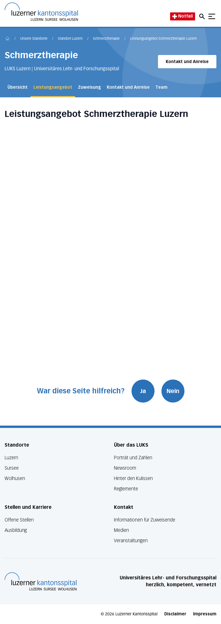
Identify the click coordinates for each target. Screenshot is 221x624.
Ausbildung (16, 530)
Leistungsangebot (52, 87)
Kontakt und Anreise (187, 61)
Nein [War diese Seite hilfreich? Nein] (173, 391)
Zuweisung (89, 87)
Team (161, 87)
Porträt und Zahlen (133, 457)
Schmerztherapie (106, 39)
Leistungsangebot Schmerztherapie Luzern (163, 39)
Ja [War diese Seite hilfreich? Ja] (143, 391)
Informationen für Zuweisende (144, 520)
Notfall (182, 16)
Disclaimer (175, 614)
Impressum (204, 614)
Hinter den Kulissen (133, 478)
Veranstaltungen (131, 540)
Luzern (11, 457)
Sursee (12, 468)
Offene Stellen (19, 520)
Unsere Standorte (33, 39)
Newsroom (125, 468)
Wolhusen (15, 478)
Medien (121, 530)
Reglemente (126, 489)
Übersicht (17, 87)
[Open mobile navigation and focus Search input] (203, 16)
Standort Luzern (70, 39)
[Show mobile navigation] (211, 16)
